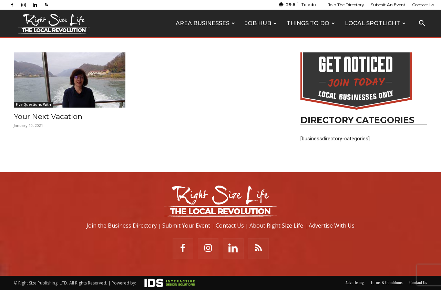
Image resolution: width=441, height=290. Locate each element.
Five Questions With (33, 104)
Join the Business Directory (121, 225)
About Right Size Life (276, 225)
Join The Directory (346, 4)
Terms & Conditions (386, 282)
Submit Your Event (186, 225)
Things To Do (311, 23)
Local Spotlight (375, 23)
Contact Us (423, 4)
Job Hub (261, 23)
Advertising (355, 282)
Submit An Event (388, 4)
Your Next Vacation (48, 116)
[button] (421, 24)
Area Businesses (205, 23)
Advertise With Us (332, 225)
